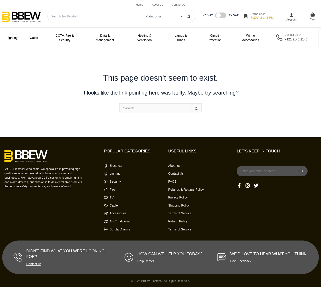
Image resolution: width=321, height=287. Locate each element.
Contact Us (178, 4)
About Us (157, 4)
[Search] (188, 16)
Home (139, 4)
